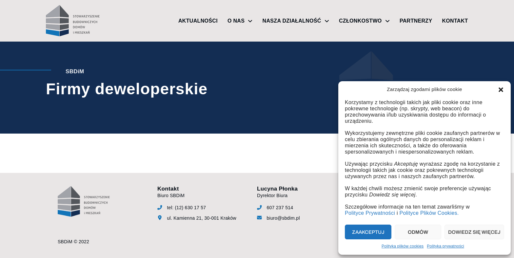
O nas (240, 21)
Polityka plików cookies (403, 246)
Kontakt (455, 21)
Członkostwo (364, 21)
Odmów (418, 232)
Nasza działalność (296, 21)
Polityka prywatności (445, 246)
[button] (501, 89)
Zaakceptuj (368, 232)
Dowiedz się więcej (474, 232)
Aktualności (198, 21)
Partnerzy (416, 21)
